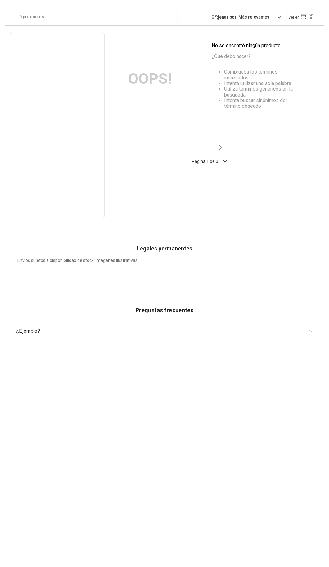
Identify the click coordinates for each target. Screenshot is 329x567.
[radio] (303, 17)
